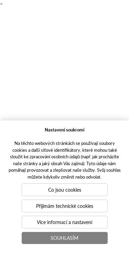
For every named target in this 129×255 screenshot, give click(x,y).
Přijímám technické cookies (64, 205)
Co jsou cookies (64, 189)
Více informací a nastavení (64, 222)
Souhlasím (64, 237)
